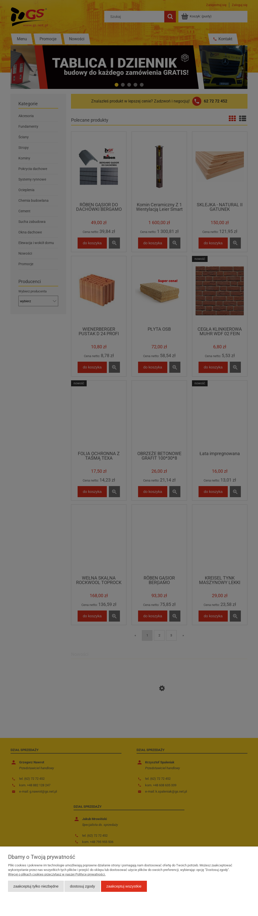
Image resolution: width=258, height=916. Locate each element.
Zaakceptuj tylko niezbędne (35, 886)
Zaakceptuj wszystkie (123, 886)
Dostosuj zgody (82, 886)
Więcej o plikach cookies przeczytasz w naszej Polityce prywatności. (57, 874)
